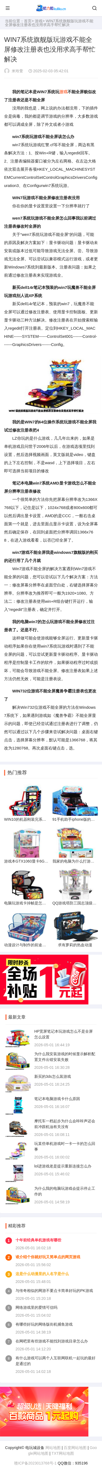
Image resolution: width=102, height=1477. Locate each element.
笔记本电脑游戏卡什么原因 (57, 1099)
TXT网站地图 (62, 1453)
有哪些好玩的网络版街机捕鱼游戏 (44, 1324)
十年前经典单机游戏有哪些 (38, 1240)
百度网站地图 (75, 1447)
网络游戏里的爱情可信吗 (36, 1307)
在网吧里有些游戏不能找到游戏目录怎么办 (52, 1341)
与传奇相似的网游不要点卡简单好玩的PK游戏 (54, 1290)
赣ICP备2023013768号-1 (35, 1463)
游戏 (38, 21)
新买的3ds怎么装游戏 (52, 1076)
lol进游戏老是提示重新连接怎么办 (62, 1166)
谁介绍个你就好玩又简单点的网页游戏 (48, 1257)
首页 (28, 21)
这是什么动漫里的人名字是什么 (42, 1274)
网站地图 (53, 1447)
